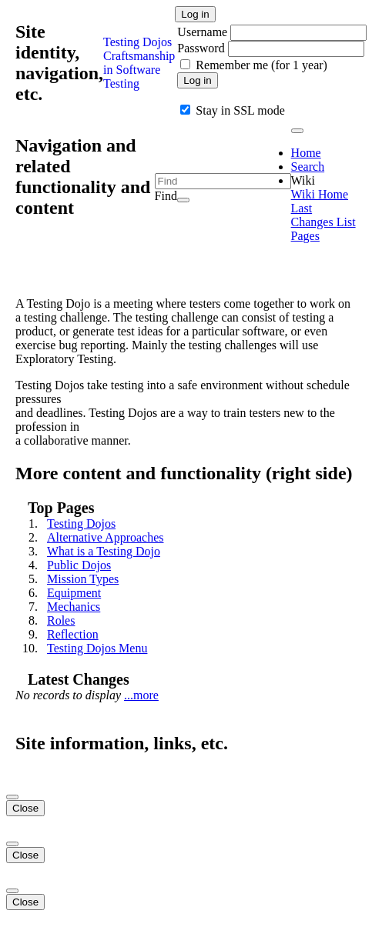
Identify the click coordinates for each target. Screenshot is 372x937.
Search (308, 166)
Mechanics (73, 606)
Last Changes (314, 215)
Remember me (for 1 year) (261, 65)
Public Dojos (79, 565)
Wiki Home (319, 194)
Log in (195, 14)
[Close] (12, 797)
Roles (61, 620)
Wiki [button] (303, 180)
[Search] (183, 200)
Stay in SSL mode (240, 110)
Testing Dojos (81, 523)
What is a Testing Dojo (103, 551)
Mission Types (83, 578)
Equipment (74, 592)
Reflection (73, 634)
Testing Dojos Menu (97, 648)
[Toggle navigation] (297, 130)
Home (306, 152)
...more (141, 695)
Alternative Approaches (105, 537)
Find (166, 195)
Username (203, 31)
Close (25, 808)
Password (200, 48)
